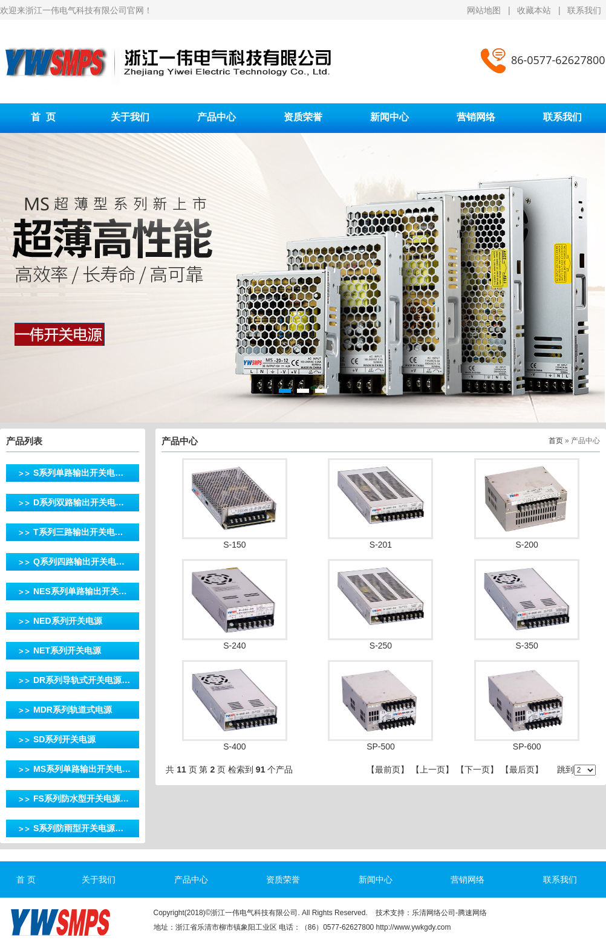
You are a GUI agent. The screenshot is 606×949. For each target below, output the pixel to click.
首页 (556, 440)
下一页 (477, 769)
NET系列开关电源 (67, 650)
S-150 (234, 544)
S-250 (381, 645)
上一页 (432, 769)
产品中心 (216, 117)
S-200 (526, 544)
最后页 (522, 769)
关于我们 (130, 117)
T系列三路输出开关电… (78, 532)
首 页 (43, 117)
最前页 (387, 769)
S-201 (381, 544)
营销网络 (476, 117)
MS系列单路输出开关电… (82, 769)
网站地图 (485, 10)
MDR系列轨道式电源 (72, 709)
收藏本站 (534, 10)
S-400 (234, 746)
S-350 (526, 645)
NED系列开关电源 (67, 621)
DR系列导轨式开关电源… (81, 680)
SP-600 (527, 746)
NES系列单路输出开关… (80, 591)
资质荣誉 (303, 117)
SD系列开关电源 (64, 739)
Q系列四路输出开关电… (79, 561)
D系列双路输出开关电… (78, 502)
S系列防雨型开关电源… (78, 828)
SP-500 (381, 746)
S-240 (234, 645)
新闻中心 (389, 117)
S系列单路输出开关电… (78, 473)
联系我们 (584, 10)
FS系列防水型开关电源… (81, 798)
